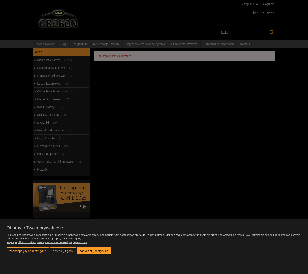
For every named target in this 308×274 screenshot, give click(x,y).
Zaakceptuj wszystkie (94, 251)
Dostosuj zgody (63, 251)
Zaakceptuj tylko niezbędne (27, 251)
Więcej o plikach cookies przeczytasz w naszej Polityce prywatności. (47, 242)
